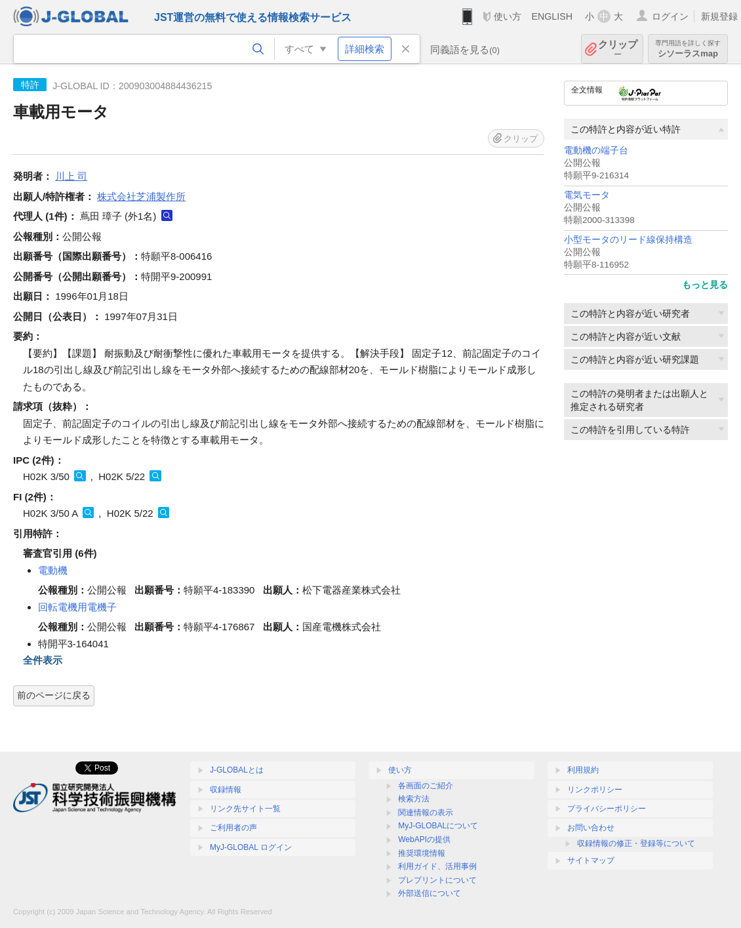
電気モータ (587, 195)
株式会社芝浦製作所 (141, 196)
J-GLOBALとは (237, 770)
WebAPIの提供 (424, 839)
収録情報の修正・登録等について (636, 843)
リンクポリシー (594, 789)
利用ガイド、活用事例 (437, 866)
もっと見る (705, 284)
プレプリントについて (437, 880)
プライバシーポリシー (606, 808)
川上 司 (71, 176)
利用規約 (583, 770)
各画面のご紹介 (425, 785)
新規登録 (719, 16)
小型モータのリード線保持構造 (628, 240)
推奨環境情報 (421, 853)
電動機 (53, 570)
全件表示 (42, 660)
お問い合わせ (590, 827)
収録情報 (225, 789)
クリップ (617, 49)
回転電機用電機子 (77, 607)
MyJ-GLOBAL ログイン (251, 847)
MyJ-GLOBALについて (438, 825)
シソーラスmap (688, 48)
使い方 (507, 16)
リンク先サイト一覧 (245, 808)
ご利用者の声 (233, 827)
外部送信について (429, 893)
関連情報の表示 (425, 812)
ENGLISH (551, 16)
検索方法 (414, 798)
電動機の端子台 (596, 150)
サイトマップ (590, 860)
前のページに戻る (53, 695)
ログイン (670, 16)
